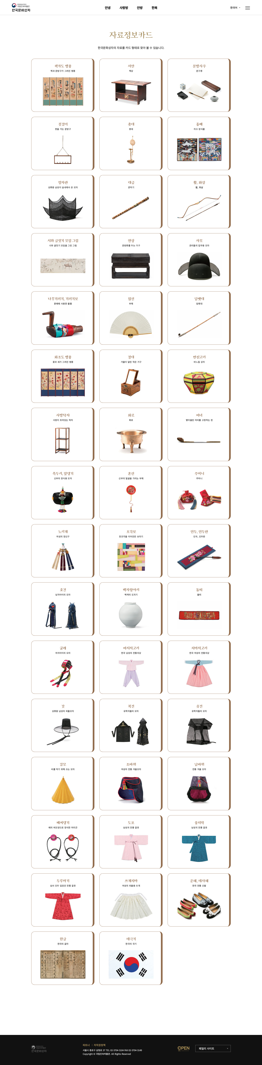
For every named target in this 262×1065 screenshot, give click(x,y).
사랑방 (123, 7)
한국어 (233, 7)
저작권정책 (99, 1045)
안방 (140, 7)
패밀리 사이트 (206, 1048)
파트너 (86, 1045)
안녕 (107, 7)
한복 (154, 7)
